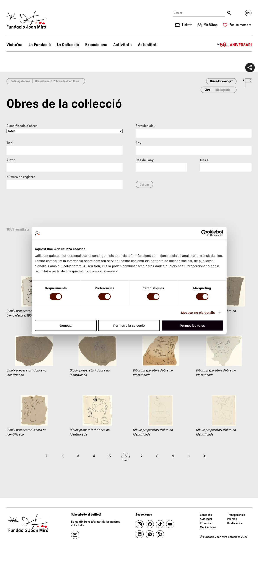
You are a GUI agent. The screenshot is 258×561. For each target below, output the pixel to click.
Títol (9, 143)
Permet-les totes (192, 325)
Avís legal (206, 519)
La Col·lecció (68, 45)
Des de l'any (145, 160)
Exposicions (96, 45)
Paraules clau (145, 126)
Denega (65, 325)
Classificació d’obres (21, 126)
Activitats (122, 45)
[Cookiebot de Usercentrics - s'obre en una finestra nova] (204, 233)
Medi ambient (208, 527)
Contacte (206, 514)
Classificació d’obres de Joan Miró (57, 81)
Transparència (236, 514)
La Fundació (40, 45)
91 (204, 456)
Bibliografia (222, 90)
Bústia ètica (235, 523)
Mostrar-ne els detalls (198, 312)
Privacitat (206, 523)
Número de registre (20, 177)
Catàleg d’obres (20, 81)
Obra (207, 90)
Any (138, 143)
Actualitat (147, 45)
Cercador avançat (221, 81)
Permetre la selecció (129, 325)
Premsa (232, 519)
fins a (204, 160)
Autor (10, 160)
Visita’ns (14, 45)
